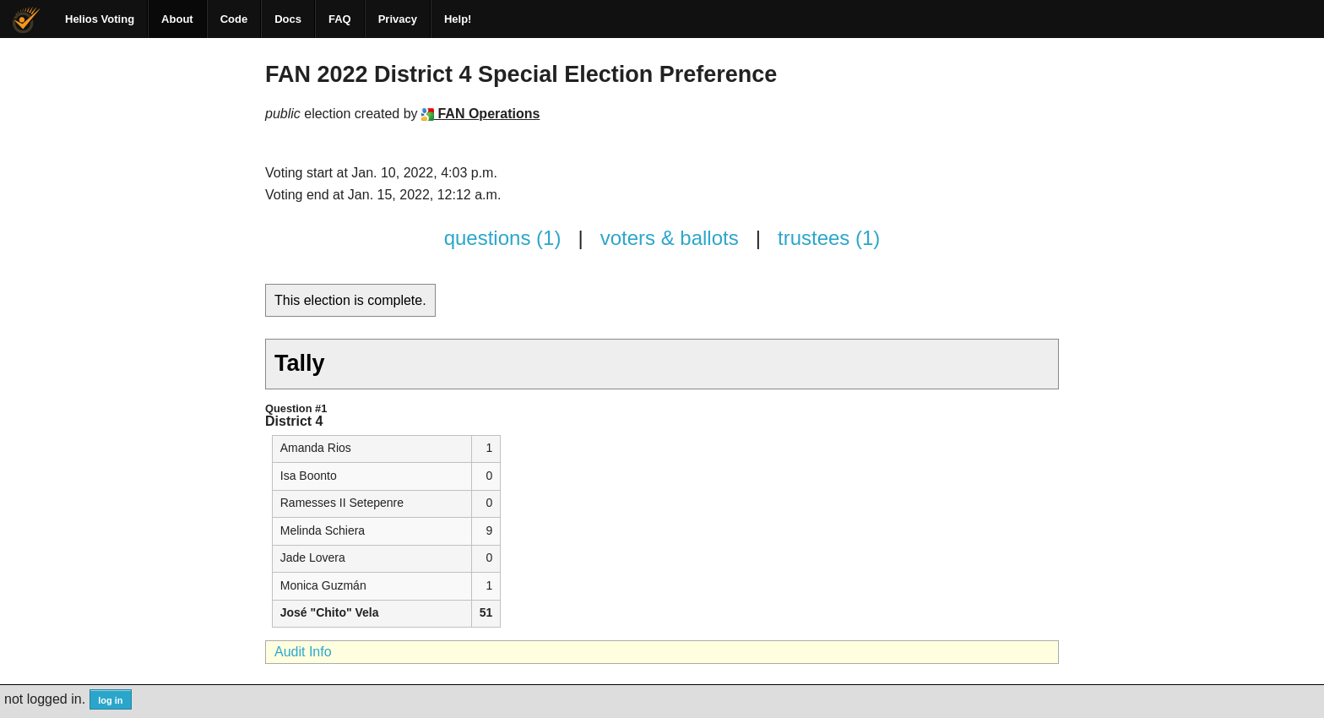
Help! (458, 19)
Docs (287, 19)
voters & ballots (669, 237)
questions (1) (503, 237)
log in (110, 700)
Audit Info (303, 652)
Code (234, 19)
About (177, 19)
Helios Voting (99, 19)
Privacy (397, 19)
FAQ (339, 19)
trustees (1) (829, 237)
